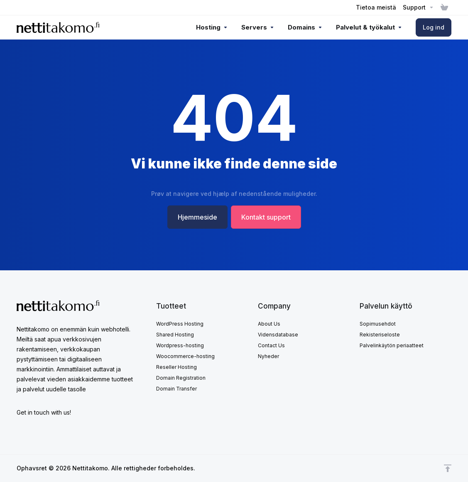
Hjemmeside (197, 217)
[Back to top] (447, 468)
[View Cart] (444, 7)
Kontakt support (266, 217)
